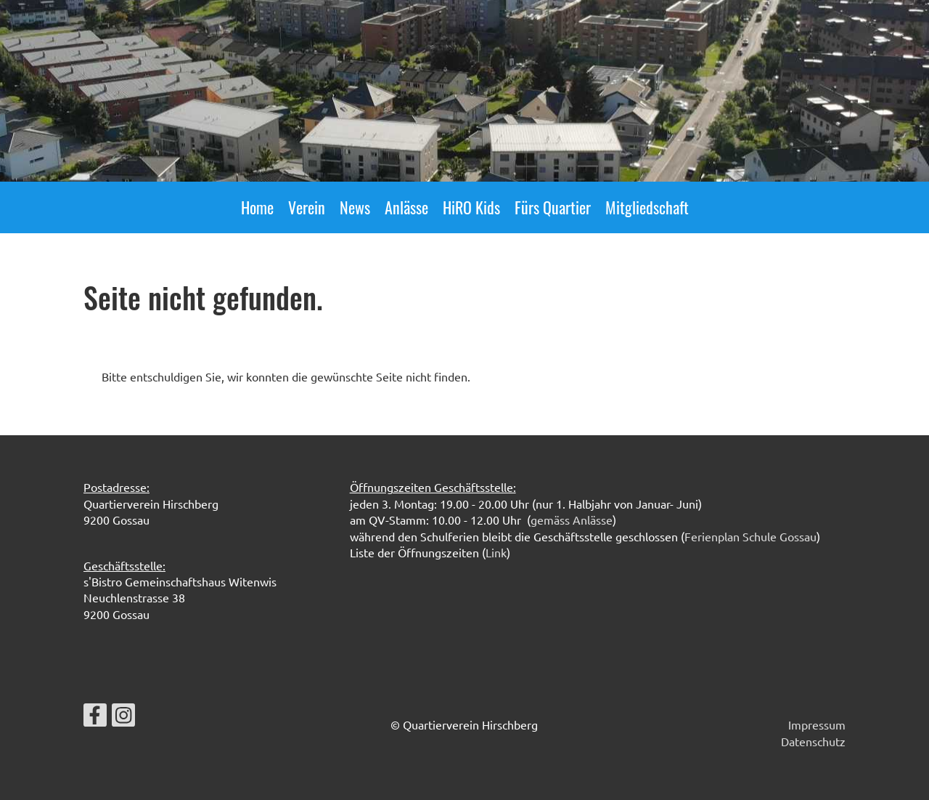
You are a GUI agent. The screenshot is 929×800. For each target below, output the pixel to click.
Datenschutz (813, 741)
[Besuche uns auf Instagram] (123, 717)
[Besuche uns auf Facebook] (95, 717)
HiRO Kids (471, 207)
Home (257, 207)
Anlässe (406, 207)
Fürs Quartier (553, 207)
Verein (306, 207)
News (355, 207)
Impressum (817, 724)
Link (496, 552)
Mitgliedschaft (647, 207)
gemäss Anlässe (572, 519)
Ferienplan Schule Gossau (750, 536)
